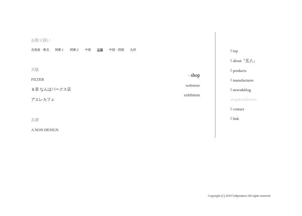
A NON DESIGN (44, 130)
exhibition (192, 95)
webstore (193, 85)
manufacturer (243, 80)
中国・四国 (116, 49)
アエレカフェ (43, 99)
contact (238, 109)
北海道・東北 (40, 49)
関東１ (59, 49)
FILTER (37, 79)
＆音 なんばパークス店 (51, 89)
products (239, 70)
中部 (88, 49)
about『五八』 (244, 60)
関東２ (74, 49)
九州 (133, 49)
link (235, 118)
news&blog (241, 90)
